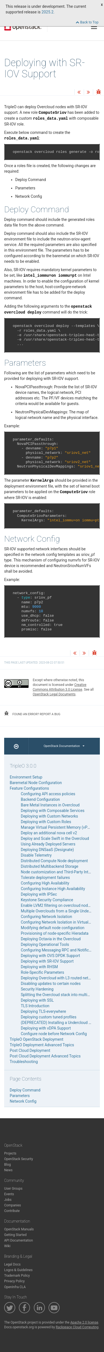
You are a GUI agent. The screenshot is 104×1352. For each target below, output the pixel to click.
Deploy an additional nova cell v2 (49, 833)
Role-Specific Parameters (42, 972)
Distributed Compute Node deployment (54, 861)
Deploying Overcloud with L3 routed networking (61, 978)
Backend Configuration (40, 799)
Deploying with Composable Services (53, 810)
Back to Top (87, 22)
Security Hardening (37, 989)
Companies (12, 1205)
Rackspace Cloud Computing (77, 1327)
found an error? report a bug (32, 713)
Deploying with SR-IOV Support (47, 961)
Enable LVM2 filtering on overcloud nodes (56, 905)
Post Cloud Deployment (30, 1050)
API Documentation (18, 1240)
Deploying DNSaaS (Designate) (47, 849)
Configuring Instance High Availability (53, 888)
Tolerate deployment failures (45, 877)
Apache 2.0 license (84, 1322)
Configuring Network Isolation (46, 916)
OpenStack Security (18, 1159)
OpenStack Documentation (64, 746)
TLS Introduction (35, 1006)
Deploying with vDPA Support (46, 1028)
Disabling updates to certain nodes (51, 983)
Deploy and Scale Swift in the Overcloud (55, 838)
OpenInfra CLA (15, 1287)
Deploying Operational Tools (45, 944)
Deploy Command (25, 1090)
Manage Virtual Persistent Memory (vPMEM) (59, 827)
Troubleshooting (24, 1061)
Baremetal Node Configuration (36, 782)
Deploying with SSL (37, 1000)
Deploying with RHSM (39, 967)
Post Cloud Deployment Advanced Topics (45, 1056)
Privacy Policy (14, 1281)
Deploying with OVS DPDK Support (50, 955)
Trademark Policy (17, 1276)
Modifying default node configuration (52, 928)
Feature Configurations (29, 788)
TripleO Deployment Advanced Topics (42, 1045)
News (8, 1170)
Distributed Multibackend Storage (49, 866)
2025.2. (48, 12)
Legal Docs (12, 1264)
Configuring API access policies (48, 794)
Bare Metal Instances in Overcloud (50, 805)
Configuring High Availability (45, 883)
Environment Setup (26, 777)
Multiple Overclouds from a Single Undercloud (60, 911)
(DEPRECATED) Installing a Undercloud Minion (60, 1022)
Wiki (7, 1246)
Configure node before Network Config (54, 1034)
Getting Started (15, 1235)
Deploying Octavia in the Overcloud (51, 939)
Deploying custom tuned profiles (48, 1017)
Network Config (23, 1101)
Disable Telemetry (36, 855)
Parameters (20, 1095)
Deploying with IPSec (39, 894)
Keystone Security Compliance (47, 900)
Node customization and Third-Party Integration (62, 872)
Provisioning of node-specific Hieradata (54, 933)
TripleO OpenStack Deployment (36, 1039)
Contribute (12, 1211)
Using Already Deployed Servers (48, 844)
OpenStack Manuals (19, 1229)
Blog (7, 1165)
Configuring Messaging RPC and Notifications (60, 950)
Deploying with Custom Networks (49, 816)
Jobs (7, 1200)
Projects (10, 1153)
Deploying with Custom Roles (46, 822)
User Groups (13, 1188)
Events (9, 1194)
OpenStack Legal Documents (54, 694)
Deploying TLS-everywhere (43, 1011)
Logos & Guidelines (18, 1270)
